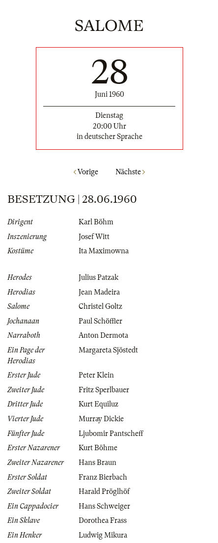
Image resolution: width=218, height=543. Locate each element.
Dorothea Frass (103, 520)
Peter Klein (96, 375)
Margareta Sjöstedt (108, 350)
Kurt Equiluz (98, 404)
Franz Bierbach (103, 477)
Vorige (86, 172)
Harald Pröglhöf (104, 491)
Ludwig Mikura (103, 535)
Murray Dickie (101, 419)
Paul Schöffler (100, 321)
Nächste (130, 172)
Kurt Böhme (98, 448)
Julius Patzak (98, 277)
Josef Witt (94, 237)
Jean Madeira (99, 292)
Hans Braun (97, 462)
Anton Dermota (103, 335)
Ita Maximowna (104, 251)
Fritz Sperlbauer (104, 390)
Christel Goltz (100, 306)
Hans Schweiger (104, 506)
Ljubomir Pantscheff (111, 433)
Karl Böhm (96, 222)
